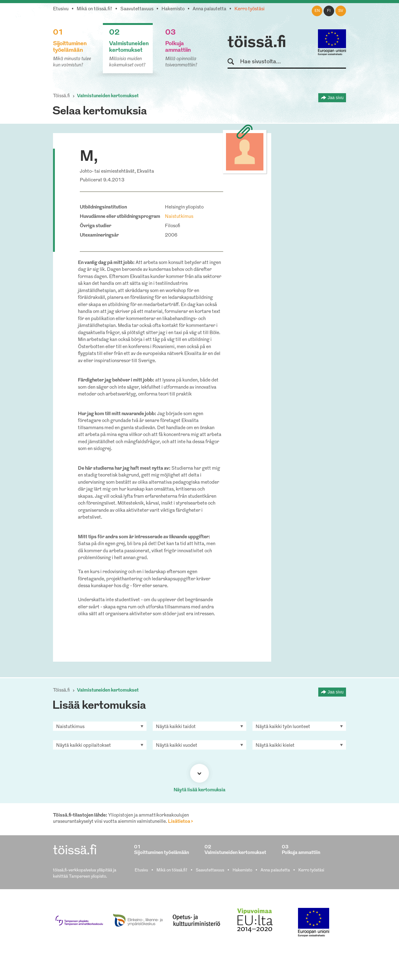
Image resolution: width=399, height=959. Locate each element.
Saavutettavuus (136, 9)
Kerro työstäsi (249, 9)
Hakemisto (173, 9)
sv (340, 11)
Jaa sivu (336, 97)
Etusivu (61, 9)
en (317, 11)
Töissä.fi (61, 96)
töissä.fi (257, 43)
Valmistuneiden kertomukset (108, 96)
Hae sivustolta (233, 62)
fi (329, 11)
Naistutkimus (179, 216)
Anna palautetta (209, 9)
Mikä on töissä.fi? (94, 9)
